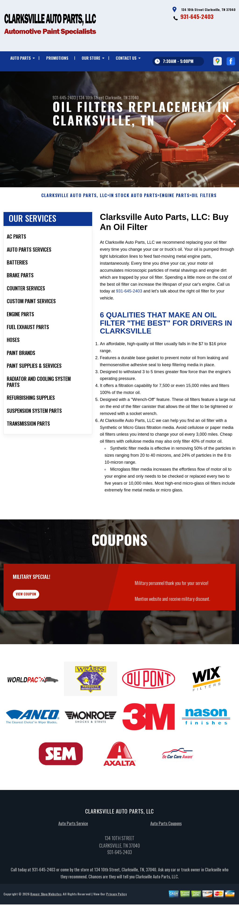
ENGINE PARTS (175, 218)
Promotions (57, 58)
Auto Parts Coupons (166, 852)
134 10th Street (91, 97)
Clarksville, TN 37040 (122, 97)
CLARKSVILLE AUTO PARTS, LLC (74, 218)
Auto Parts (20, 58)
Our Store (91, 58)
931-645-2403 (197, 16)
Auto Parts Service (73, 852)
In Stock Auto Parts (133, 218)
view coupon (38, 620)
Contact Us (126, 58)
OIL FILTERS (204, 218)
